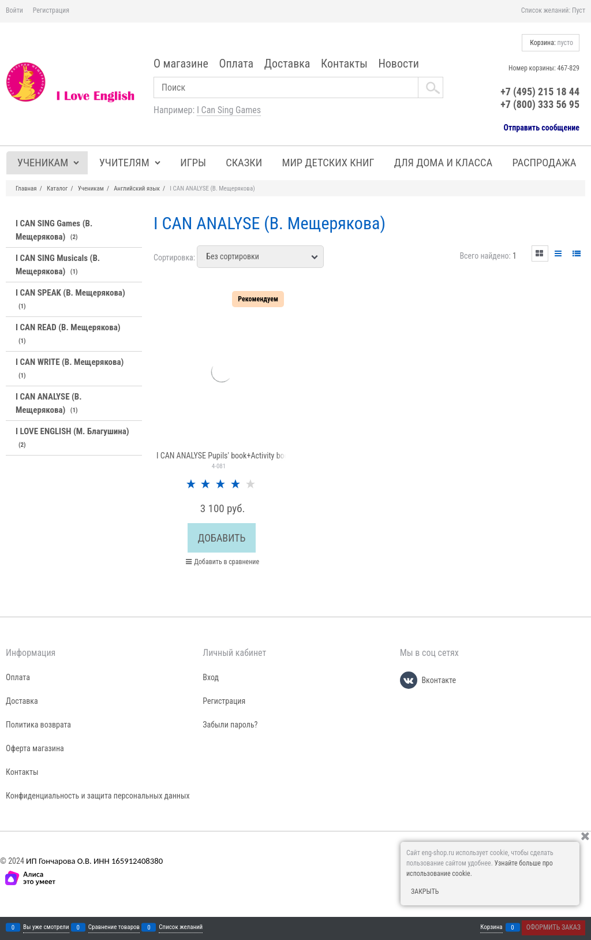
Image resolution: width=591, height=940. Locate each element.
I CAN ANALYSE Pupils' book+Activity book (224, 455)
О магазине (181, 63)
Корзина (491, 927)
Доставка (287, 63)
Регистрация (51, 10)
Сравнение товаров (114, 927)
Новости (398, 63)
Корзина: (550, 43)
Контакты (344, 63)
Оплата (236, 63)
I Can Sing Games (229, 110)
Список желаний (181, 927)
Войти (14, 10)
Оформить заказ (553, 927)
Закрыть (425, 891)
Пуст (578, 10)
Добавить (222, 538)
